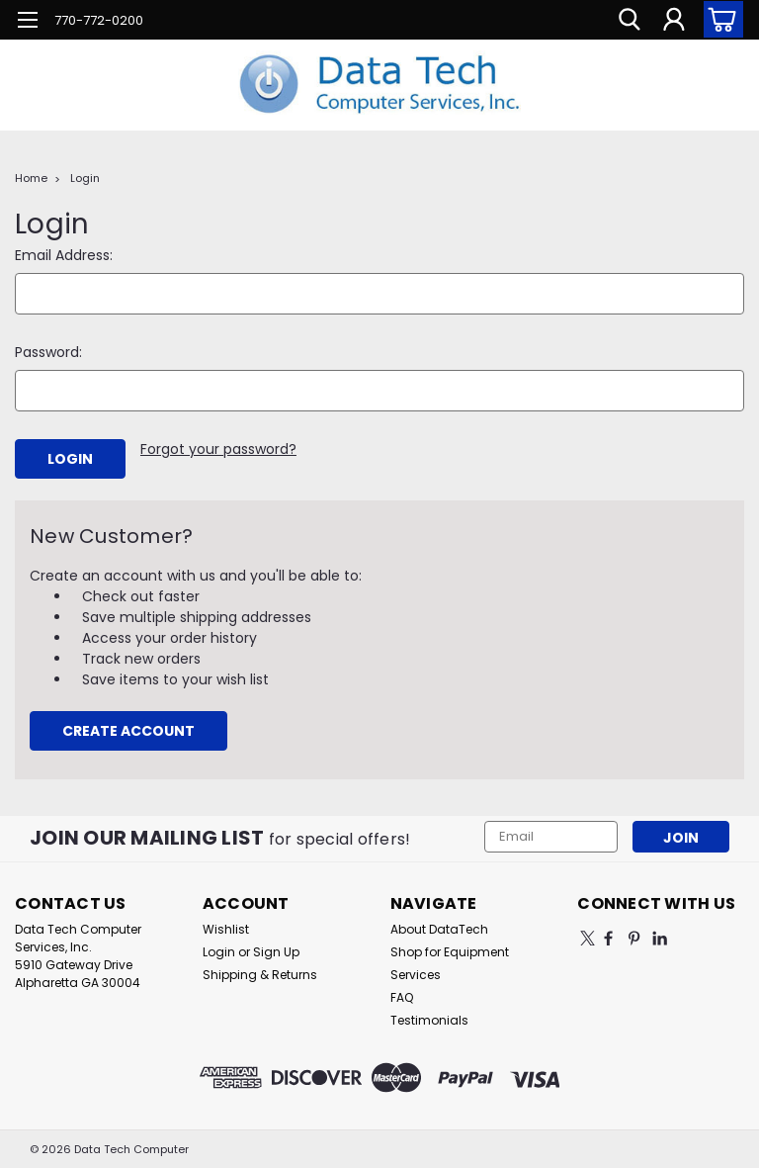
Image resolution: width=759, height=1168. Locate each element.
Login (85, 178)
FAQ (401, 996)
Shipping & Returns (260, 973)
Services (415, 973)
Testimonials (429, 1019)
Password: (48, 352)
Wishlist (226, 928)
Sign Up (276, 951)
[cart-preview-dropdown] (719, 19)
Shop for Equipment (449, 951)
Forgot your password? (218, 449)
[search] (629, 20)
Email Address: (64, 255)
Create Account (128, 730)
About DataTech (439, 928)
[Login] (674, 20)
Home (31, 178)
